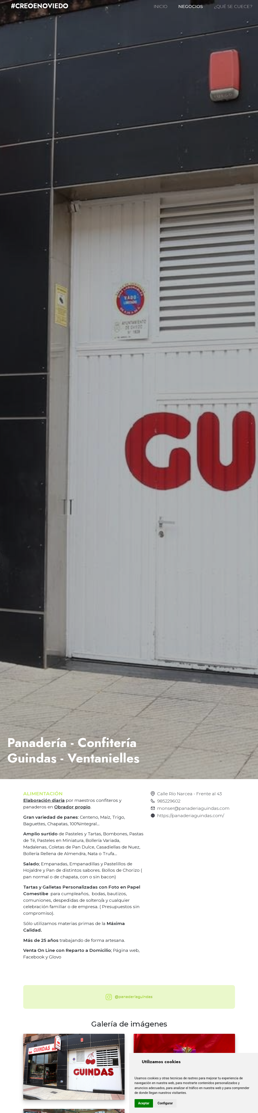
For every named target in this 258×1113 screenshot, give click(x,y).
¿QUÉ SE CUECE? (233, 6)
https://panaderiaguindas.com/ (190, 815)
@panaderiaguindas (128, 997)
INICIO (160, 6)
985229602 (168, 801)
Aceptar (144, 1103)
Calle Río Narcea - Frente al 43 (189, 793)
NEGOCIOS (190, 6)
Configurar (165, 1103)
